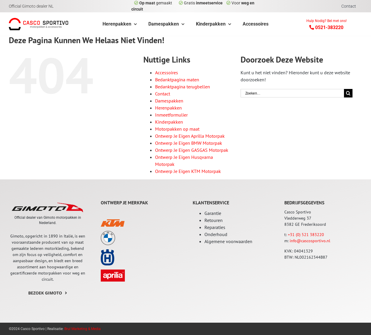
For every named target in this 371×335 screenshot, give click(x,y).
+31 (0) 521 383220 (306, 234)
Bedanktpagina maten (177, 80)
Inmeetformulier (171, 115)
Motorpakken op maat (177, 129)
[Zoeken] (348, 93)
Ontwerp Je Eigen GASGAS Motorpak (191, 150)
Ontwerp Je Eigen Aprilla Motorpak (190, 136)
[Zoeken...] (292, 93)
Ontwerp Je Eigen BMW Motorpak (188, 143)
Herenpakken (168, 108)
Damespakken (169, 101)
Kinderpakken (169, 122)
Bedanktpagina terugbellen (182, 87)
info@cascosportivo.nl (310, 240)
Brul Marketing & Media (82, 329)
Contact (162, 94)
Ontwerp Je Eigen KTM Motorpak (188, 171)
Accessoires (166, 72)
